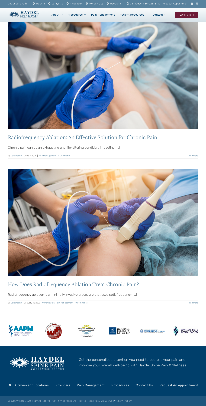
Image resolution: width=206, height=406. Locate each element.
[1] (24, 11)
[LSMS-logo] (185, 327)
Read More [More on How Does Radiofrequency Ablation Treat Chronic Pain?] (193, 303)
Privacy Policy (122, 401)
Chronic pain (48, 303)
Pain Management (47, 156)
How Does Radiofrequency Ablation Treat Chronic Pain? (73, 284)
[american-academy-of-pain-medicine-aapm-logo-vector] (20, 325)
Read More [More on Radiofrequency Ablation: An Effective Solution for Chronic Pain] (193, 156)
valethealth (16, 156)
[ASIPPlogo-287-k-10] (152, 331)
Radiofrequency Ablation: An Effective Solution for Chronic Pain (82, 137)
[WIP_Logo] (53, 323)
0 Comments (64, 156)
